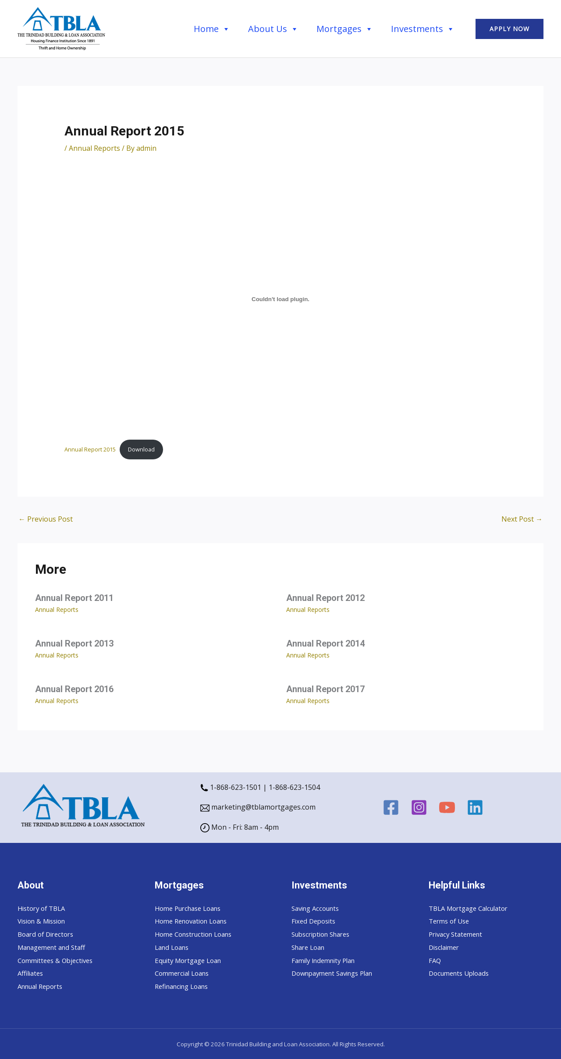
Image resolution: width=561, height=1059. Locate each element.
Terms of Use (451, 921)
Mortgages (344, 29)
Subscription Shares (324, 934)
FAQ (435, 960)
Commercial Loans (185, 973)
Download (141, 449)
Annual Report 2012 (325, 598)
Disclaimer (446, 947)
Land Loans (174, 947)
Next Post (522, 519)
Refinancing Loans (185, 986)
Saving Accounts (318, 908)
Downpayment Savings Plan (337, 973)
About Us (273, 29)
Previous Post (45, 519)
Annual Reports (94, 148)
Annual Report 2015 (90, 449)
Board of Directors (48, 934)
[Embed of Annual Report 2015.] (280, 299)
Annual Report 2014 (325, 643)
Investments (422, 29)
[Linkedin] (475, 807)
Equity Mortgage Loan (191, 960)
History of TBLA (44, 908)
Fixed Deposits (315, 921)
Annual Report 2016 (74, 689)
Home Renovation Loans (195, 921)
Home (212, 29)
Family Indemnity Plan (327, 960)
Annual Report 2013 (74, 643)
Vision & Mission (45, 921)
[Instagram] (419, 807)
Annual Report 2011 (74, 598)
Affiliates (32, 973)
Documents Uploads (462, 973)
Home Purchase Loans (192, 908)
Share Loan (310, 947)
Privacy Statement (458, 934)
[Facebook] (391, 807)
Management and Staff (55, 947)
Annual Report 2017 (325, 689)
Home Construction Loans (198, 934)
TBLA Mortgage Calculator (473, 908)
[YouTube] (447, 807)
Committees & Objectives (58, 960)
